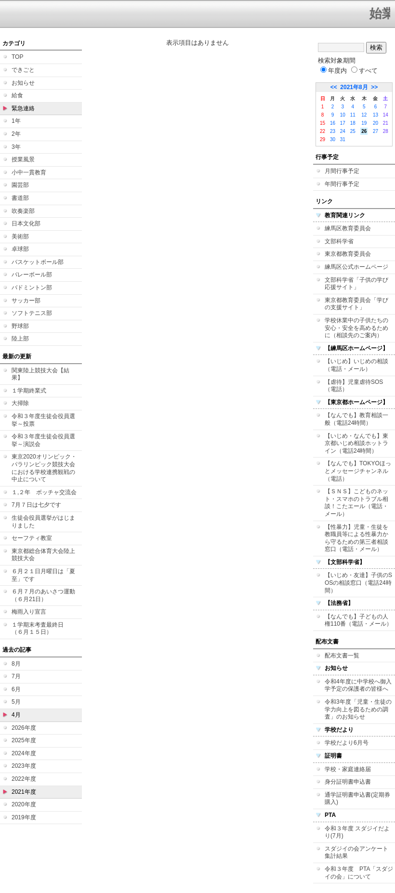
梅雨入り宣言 (29, 611)
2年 (16, 134)
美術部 (20, 236)
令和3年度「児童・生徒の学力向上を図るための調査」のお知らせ (358, 709)
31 (342, 139)
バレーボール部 (32, 274)
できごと (23, 69)
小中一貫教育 (29, 172)
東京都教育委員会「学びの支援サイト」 (356, 304)
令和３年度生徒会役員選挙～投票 (43, 420)
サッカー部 (26, 300)
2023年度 (24, 765)
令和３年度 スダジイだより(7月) (357, 832)
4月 (16, 714)
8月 (16, 663)
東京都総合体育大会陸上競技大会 (43, 555)
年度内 (333, 70)
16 (332, 123)
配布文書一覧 (342, 655)
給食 (17, 95)
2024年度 (24, 753)
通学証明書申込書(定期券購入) (357, 798)
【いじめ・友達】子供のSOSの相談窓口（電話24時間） (358, 582)
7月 (16, 676)
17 (342, 123)
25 (353, 131)
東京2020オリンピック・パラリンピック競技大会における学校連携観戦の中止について (44, 468)
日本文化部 (26, 223)
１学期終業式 (29, 390)
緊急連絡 (23, 108)
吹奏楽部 (23, 211)
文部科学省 (339, 241)
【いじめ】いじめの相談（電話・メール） (356, 365)
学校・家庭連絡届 (348, 769)
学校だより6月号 (347, 742)
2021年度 (24, 791)
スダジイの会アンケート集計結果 (356, 852)
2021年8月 (354, 87)
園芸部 (20, 185)
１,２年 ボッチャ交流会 (44, 492)
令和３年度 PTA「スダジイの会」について (359, 873)
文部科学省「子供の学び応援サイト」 (356, 283)
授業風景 (23, 159)
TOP (17, 56)
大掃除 (20, 403)
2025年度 (24, 740)
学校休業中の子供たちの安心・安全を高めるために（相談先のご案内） (356, 328)
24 (342, 131)
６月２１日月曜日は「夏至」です (43, 575)
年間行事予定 (342, 184)
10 (342, 115)
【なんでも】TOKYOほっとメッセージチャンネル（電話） (358, 471)
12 (364, 115)
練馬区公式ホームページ (356, 266)
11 (353, 115)
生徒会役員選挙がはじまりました (43, 521)
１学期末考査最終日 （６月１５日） (40, 628)
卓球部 (20, 249)
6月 (16, 689)
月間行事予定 (342, 171)
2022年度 (24, 778)
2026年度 (24, 727)
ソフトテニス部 (32, 313)
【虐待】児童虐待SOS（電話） (354, 386)
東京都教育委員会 (348, 253)
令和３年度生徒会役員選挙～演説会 (43, 440)
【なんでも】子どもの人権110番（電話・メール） (358, 620)
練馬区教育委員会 (348, 228)
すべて (364, 70)
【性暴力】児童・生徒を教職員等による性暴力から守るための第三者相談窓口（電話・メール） (356, 538)
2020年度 (24, 804)
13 (375, 115)
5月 (16, 701)
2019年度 (24, 817)
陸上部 (20, 338)
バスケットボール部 (38, 262)
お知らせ (23, 82)
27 (375, 131)
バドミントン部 (32, 287)
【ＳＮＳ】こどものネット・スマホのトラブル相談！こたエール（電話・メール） (356, 502)
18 (353, 123)
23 (332, 131)
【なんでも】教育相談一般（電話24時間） (356, 419)
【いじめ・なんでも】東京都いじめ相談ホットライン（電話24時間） (356, 443)
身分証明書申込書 (348, 781)
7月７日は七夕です (36, 504)
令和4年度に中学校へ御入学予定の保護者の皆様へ (358, 685)
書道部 (20, 198)
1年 (16, 121)
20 (375, 123)
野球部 (20, 326)
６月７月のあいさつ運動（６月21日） (43, 595)
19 (364, 123)
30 (332, 139)
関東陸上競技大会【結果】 (40, 374)
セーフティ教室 (32, 538)
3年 (16, 147)
